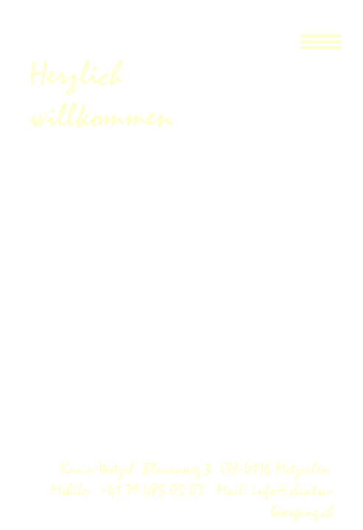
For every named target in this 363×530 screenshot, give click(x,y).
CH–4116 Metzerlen (277, 469)
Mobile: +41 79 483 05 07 (131, 490)
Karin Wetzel (101, 469)
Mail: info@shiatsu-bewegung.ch (273, 501)
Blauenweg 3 (181, 469)
